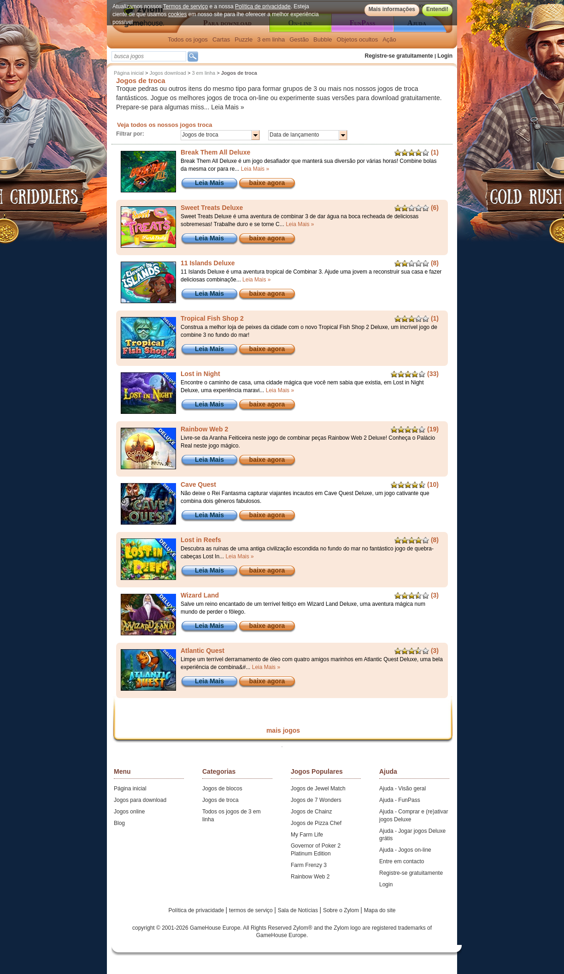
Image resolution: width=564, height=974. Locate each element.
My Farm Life (307, 834)
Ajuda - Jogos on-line (405, 850)
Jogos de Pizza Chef (316, 823)
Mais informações (392, 9)
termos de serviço (251, 910)
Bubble (322, 39)
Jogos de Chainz (311, 811)
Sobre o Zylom (341, 910)
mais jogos (283, 730)
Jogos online (129, 811)
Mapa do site (380, 910)
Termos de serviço (185, 6)
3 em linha (271, 39)
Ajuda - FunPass (399, 800)
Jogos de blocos (222, 788)
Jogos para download (140, 800)
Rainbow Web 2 (310, 876)
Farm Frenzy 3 (309, 865)
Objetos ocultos (357, 39)
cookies (177, 14)
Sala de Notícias (299, 910)
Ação (389, 39)
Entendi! (437, 9)
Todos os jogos (188, 39)
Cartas (221, 39)
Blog (119, 823)
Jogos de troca (220, 800)
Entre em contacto (401, 861)
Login (444, 56)
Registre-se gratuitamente (399, 56)
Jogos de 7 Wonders (316, 800)
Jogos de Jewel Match (318, 788)
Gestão (299, 39)
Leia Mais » (227, 107)
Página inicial (129, 73)
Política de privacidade (263, 6)
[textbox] (149, 56)
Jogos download (167, 73)
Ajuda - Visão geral (402, 788)
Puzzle (244, 39)
